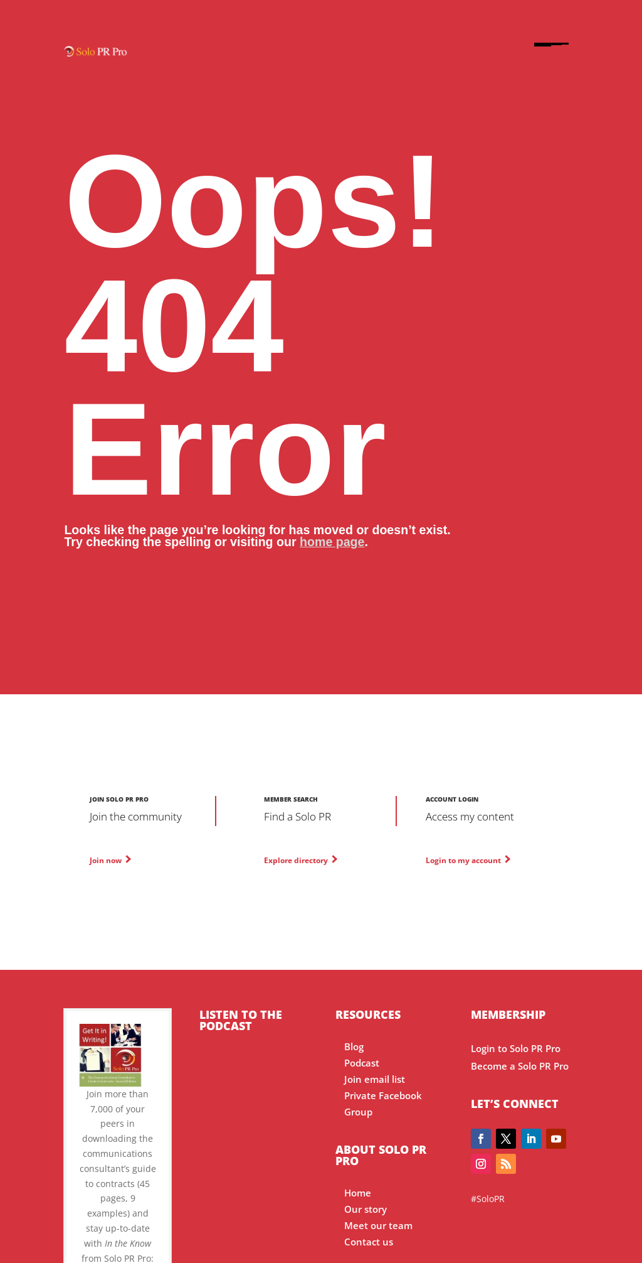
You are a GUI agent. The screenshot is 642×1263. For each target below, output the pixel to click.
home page (332, 542)
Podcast (361, 1063)
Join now (106, 860)
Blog (354, 1046)
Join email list (374, 1079)
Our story (365, 1209)
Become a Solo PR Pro (520, 1066)
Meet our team (378, 1225)
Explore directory (296, 860)
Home (357, 1193)
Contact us (368, 1242)
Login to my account (463, 860)
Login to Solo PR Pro (515, 1048)
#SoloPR (488, 1199)
